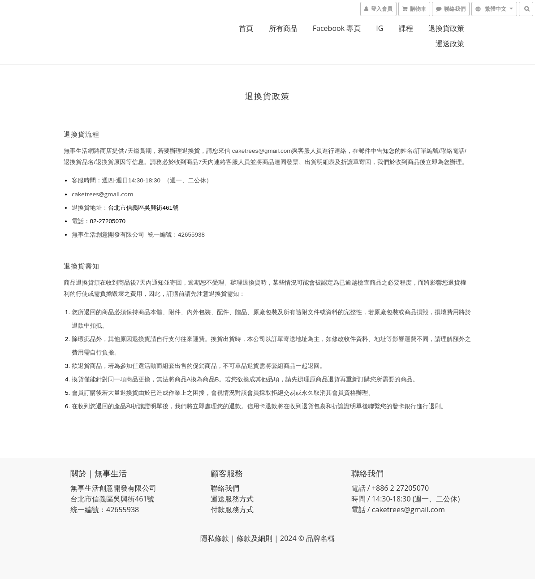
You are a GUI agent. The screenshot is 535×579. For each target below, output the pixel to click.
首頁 (246, 28)
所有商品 (283, 28)
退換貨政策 (446, 28)
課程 (406, 28)
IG (379, 28)
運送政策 (450, 43)
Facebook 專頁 (337, 28)
